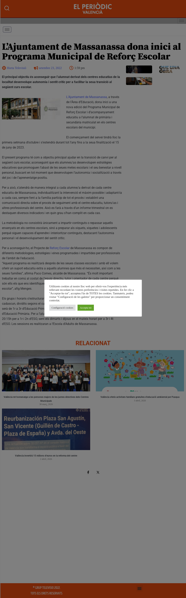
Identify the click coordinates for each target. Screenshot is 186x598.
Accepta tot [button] (86, 307)
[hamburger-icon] (7, 29)
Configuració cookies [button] (62, 307)
